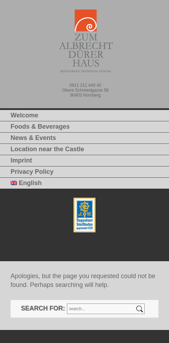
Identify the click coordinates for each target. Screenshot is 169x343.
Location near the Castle (47, 149)
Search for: (43, 308)
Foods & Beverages (40, 126)
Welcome (24, 115)
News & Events (33, 137)
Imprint (21, 160)
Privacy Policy (32, 171)
